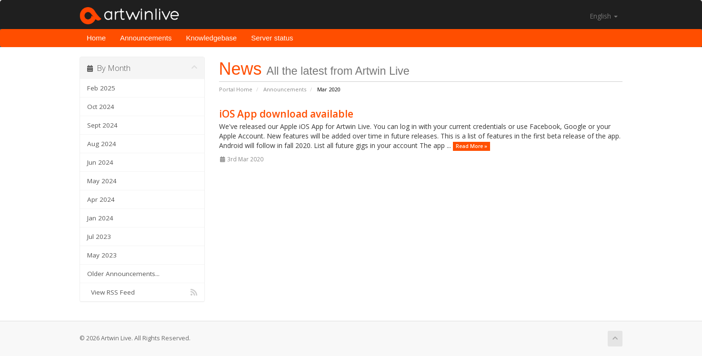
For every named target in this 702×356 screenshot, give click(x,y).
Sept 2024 (102, 125)
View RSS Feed (142, 292)
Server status (272, 38)
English (604, 15)
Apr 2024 (101, 199)
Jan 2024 (100, 218)
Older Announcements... (123, 273)
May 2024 (102, 181)
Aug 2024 (101, 143)
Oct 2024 (100, 106)
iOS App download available (286, 113)
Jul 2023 (99, 236)
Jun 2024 (100, 162)
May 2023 (102, 255)
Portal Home (235, 89)
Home (96, 38)
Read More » (471, 146)
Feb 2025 (101, 88)
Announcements (145, 38)
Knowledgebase (211, 38)
